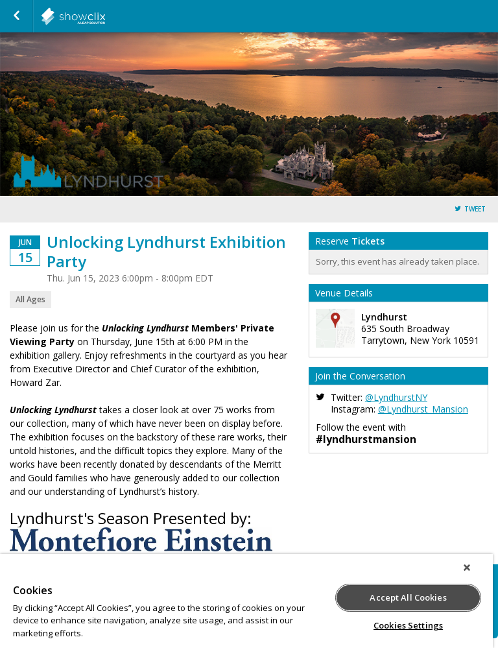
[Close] (467, 567)
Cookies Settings (408, 625)
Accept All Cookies (408, 597)
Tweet (475, 209)
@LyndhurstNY (396, 397)
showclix (105, 16)
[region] (246, 601)
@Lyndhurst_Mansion (423, 409)
